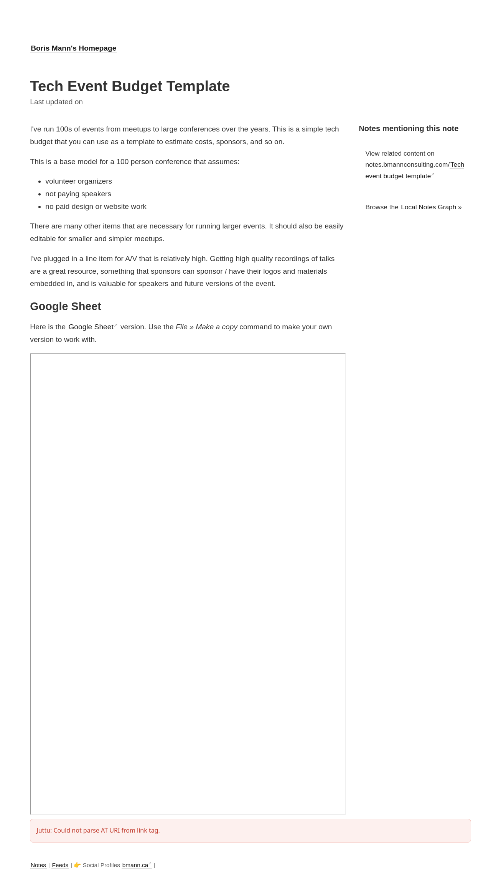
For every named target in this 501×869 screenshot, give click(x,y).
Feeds (60, 865)
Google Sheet (90, 327)
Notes (38, 865)
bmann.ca (135, 865)
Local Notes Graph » (431, 207)
